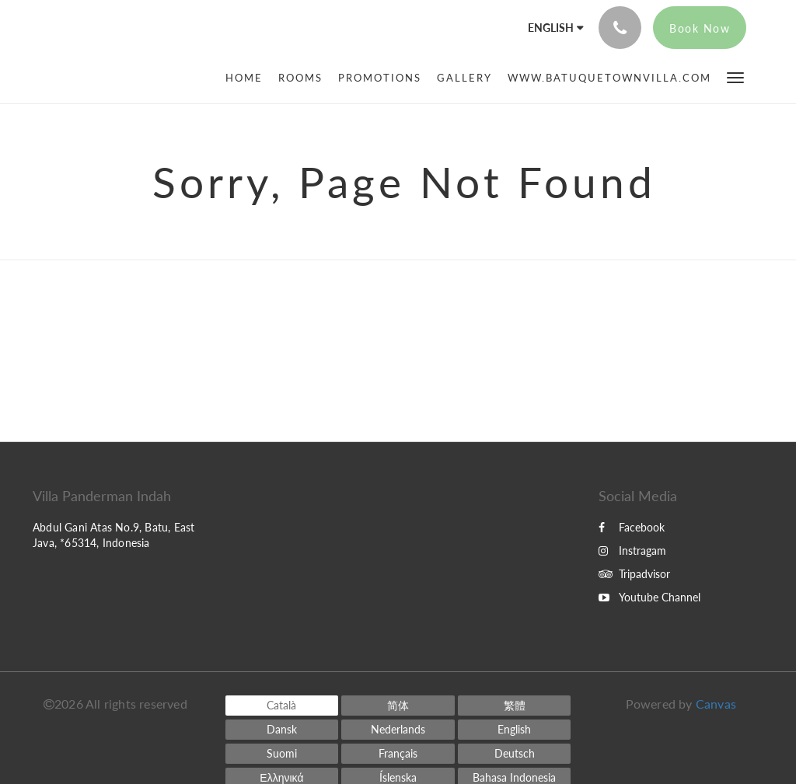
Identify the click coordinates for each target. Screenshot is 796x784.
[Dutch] (398, 730)
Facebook (632, 527)
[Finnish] (282, 754)
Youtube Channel (649, 597)
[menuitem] (248, 78)
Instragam (632, 550)
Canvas (716, 703)
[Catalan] (282, 705)
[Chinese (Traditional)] (514, 705)
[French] (398, 754)
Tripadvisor (634, 573)
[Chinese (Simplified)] (398, 705)
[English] (514, 730)
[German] (514, 754)
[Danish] (282, 730)
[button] (735, 76)
